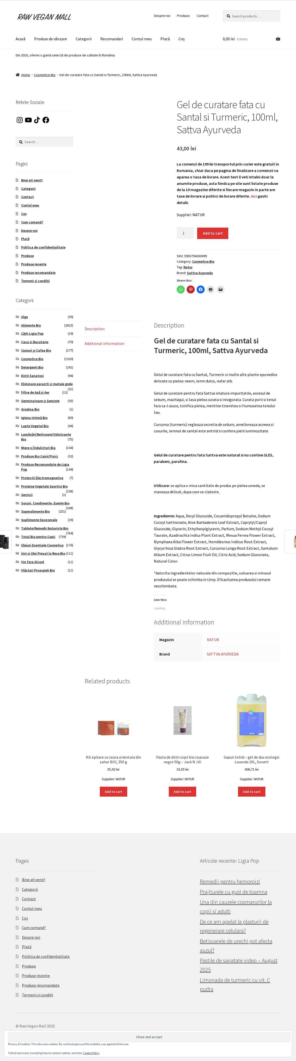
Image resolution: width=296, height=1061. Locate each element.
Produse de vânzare (50, 38)
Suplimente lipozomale (39, 520)
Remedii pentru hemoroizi (230, 881)
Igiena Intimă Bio (34, 417)
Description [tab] (95, 328)
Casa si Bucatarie (34, 342)
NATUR (213, 639)
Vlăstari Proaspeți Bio (38, 570)
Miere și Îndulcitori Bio (38, 448)
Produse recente (33, 264)
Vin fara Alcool (32, 562)
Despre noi (162, 15)
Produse (183, 15)
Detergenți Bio (32, 367)
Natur (187, 267)
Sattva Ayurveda (200, 273)
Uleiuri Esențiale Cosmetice (42, 545)
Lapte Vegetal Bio (35, 426)
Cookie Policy (91, 1053)
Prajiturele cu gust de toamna (233, 891)
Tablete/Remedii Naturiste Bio (44, 528)
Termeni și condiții (35, 281)
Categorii (84, 38)
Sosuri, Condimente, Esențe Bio (45, 503)
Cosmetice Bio (45, 75)
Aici (254, 196)
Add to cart (213, 233)
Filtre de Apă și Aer (35, 392)
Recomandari (111, 38)
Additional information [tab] (104, 343)
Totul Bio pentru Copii (38, 536)
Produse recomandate (38, 272)
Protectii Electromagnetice (42, 478)
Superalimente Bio (35, 511)
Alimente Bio (31, 325)
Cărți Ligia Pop (32, 333)
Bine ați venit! (32, 180)
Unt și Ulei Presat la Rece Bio (43, 553)
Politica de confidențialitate (43, 247)
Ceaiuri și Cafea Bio (36, 350)
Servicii (27, 494)
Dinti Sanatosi (32, 375)
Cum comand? (32, 222)
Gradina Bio (30, 409)
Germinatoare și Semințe (40, 401)
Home (25, 75)
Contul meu (142, 38)
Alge (24, 317)
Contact (202, 15)
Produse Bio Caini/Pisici (39, 456)
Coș (181, 38)
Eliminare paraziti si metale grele (47, 384)
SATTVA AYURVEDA (223, 654)
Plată (165, 38)
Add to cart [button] (113, 791)
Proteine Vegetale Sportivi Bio (44, 486)
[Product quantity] (185, 233)
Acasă (20, 38)
